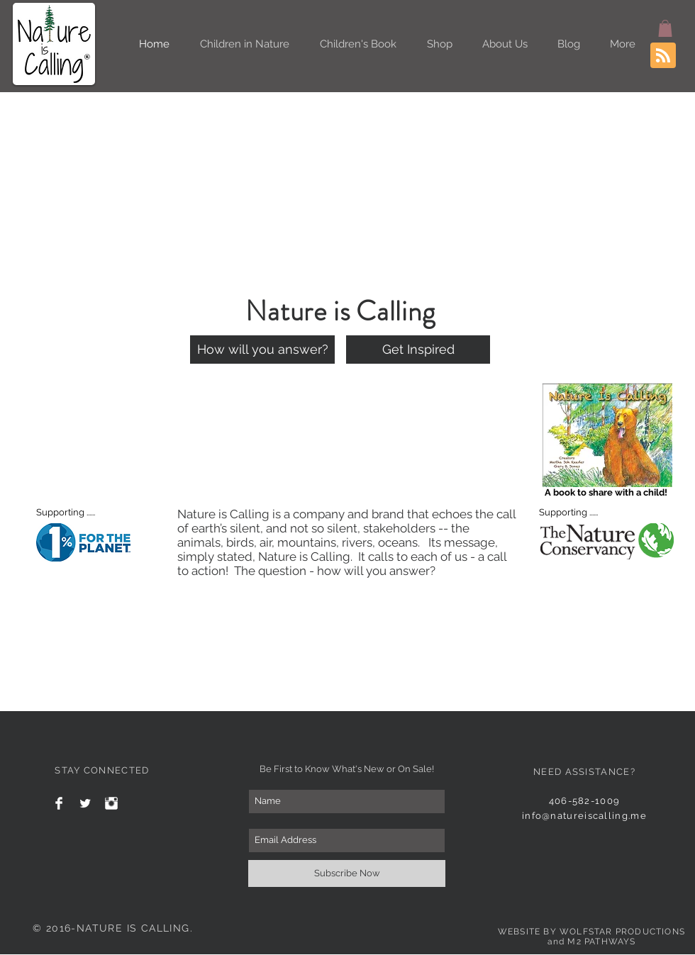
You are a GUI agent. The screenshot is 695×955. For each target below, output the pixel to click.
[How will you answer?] (262, 349)
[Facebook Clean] (58, 803)
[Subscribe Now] (346, 873)
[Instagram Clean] (111, 803)
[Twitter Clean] (85, 803)
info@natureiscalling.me (584, 815)
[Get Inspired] (418, 349)
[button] (665, 28)
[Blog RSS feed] (663, 56)
